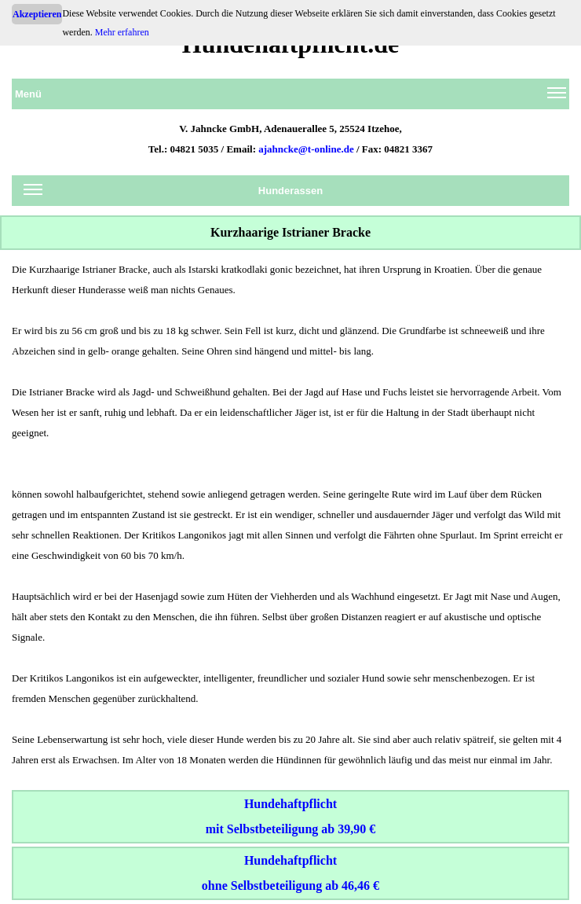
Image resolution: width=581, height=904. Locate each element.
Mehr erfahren (122, 32)
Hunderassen (173, 193)
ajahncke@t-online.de (306, 149)
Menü (290, 96)
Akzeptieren (37, 14)
